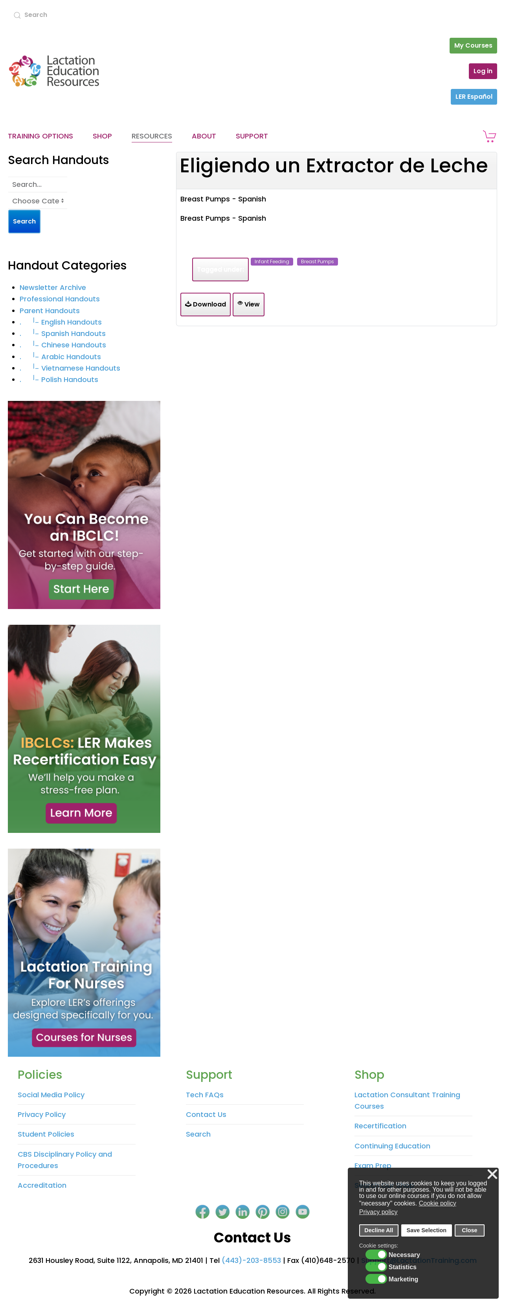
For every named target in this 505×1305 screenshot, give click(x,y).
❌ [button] (492, 1174)
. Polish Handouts (59, 379)
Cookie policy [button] (437, 1203)
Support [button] (252, 136)
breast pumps (317, 261)
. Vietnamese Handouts (70, 368)
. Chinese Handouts (63, 345)
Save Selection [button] (427, 1230)
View (248, 304)
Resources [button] (152, 136)
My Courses (473, 45)
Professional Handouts (60, 299)
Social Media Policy (51, 1095)
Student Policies (46, 1134)
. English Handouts (61, 322)
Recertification (380, 1126)
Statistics (403, 1267)
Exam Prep (372, 1165)
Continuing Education (392, 1146)
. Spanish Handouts (63, 333)
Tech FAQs (205, 1095)
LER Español (473, 96)
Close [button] (469, 1230)
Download (205, 304)
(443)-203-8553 (251, 1260)
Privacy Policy (42, 1114)
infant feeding (272, 261)
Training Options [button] (40, 136)
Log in (483, 71)
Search (198, 1134)
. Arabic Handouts (60, 357)
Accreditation (42, 1185)
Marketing (404, 1279)
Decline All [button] (378, 1230)
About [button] (204, 136)
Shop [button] (102, 136)
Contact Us (206, 1114)
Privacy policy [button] (378, 1212)
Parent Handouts (50, 311)
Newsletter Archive (53, 287)
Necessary (404, 1255)
